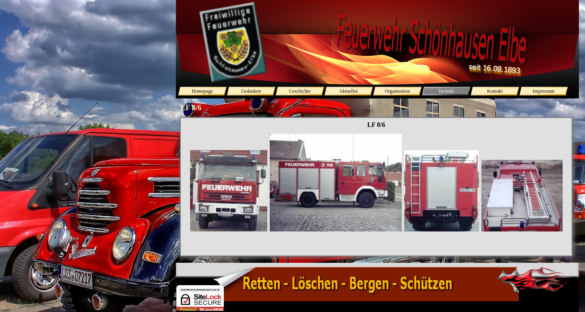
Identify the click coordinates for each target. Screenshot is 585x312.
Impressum (543, 91)
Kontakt (495, 91)
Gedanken (251, 91)
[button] (228, 191)
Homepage (202, 91)
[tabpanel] (376, 194)
